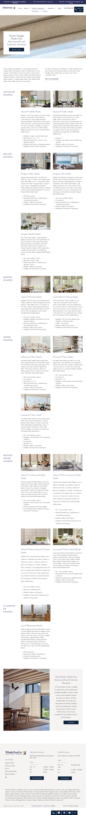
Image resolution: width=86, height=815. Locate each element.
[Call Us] (53, 813)
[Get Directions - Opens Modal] (64, 813)
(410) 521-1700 (9, 763)
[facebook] (6, 777)
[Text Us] (59, 813)
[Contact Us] (69, 813)
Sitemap (53, 806)
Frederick (23, 2)
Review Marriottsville (11, 771)
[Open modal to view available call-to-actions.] (74, 813)
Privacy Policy (47, 806)
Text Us (7, 769)
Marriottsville (15, 2)
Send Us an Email (10, 766)
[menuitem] (20, 8)
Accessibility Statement (37, 806)
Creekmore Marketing (73, 806)
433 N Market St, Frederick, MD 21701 (69, 756)
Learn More (50, 2)
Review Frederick (10, 774)
